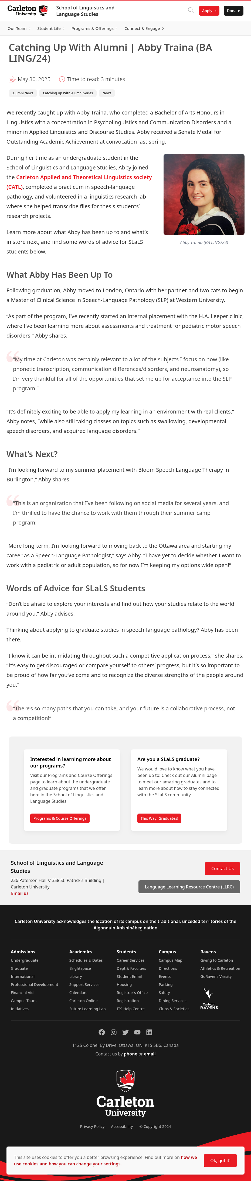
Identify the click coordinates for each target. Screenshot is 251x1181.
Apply (206, 10)
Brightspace (80, 968)
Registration (128, 1000)
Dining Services (172, 1000)
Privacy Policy (92, 1126)
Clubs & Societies (174, 1008)
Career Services (131, 960)
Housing (124, 984)
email (149, 1054)
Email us (20, 893)
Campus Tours (23, 1000)
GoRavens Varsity (216, 976)
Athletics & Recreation (220, 968)
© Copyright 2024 (155, 1126)
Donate (232, 10)
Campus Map (170, 960)
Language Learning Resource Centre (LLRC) (189, 887)
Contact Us (222, 868)
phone (131, 1054)
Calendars (78, 992)
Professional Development (34, 984)
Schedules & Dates (86, 960)
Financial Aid (22, 992)
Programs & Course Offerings (59, 818)
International (23, 976)
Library (75, 976)
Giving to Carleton (217, 960)
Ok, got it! (220, 1160)
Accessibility (122, 1126)
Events (165, 976)
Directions (168, 968)
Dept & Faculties (131, 968)
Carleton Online (83, 1000)
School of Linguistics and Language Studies (86, 10)
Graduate (19, 968)
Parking (166, 984)
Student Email (129, 976)
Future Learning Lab (87, 1008)
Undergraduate (25, 960)
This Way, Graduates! (159, 818)
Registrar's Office (132, 992)
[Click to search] (189, 11)
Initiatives (20, 1008)
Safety (164, 992)
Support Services (84, 984)
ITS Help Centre (131, 1008)
